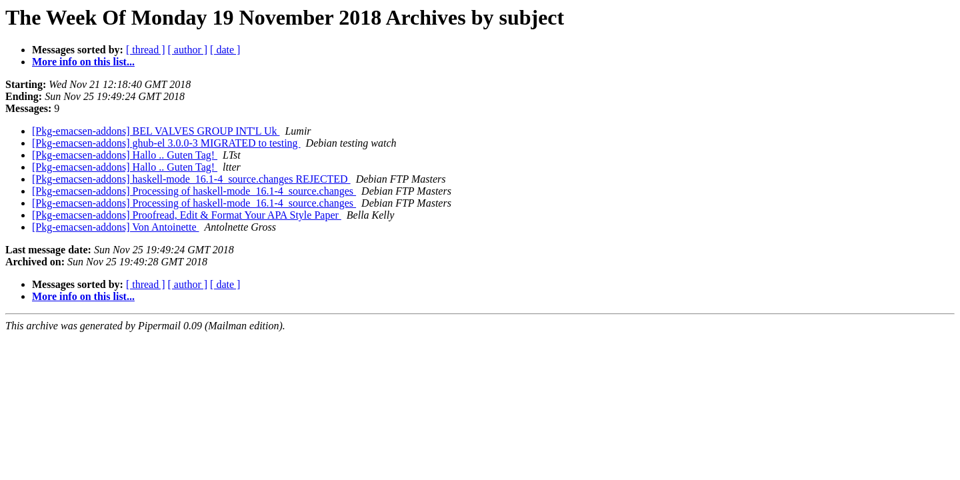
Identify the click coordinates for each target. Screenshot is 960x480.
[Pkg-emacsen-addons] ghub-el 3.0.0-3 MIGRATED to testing (166, 143)
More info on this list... (83, 61)
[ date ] (225, 49)
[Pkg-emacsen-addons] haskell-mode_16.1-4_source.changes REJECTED (191, 179)
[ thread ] (145, 49)
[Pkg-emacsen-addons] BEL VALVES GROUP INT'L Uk (155, 131)
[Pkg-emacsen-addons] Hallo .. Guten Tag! (124, 155)
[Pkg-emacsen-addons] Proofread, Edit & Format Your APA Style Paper (186, 215)
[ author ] (188, 49)
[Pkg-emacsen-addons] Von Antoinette (115, 227)
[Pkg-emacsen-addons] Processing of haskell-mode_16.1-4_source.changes (194, 191)
